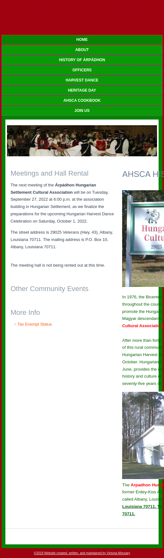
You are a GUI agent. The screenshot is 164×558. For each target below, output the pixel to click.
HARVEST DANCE (82, 80)
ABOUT (82, 50)
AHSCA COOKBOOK (82, 100)
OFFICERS (82, 70)
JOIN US (81, 110)
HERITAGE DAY (82, 90)
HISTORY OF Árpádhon (82, 60)
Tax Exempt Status (34, 324)
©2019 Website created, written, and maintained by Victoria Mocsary (82, 553)
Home (82, 39)
